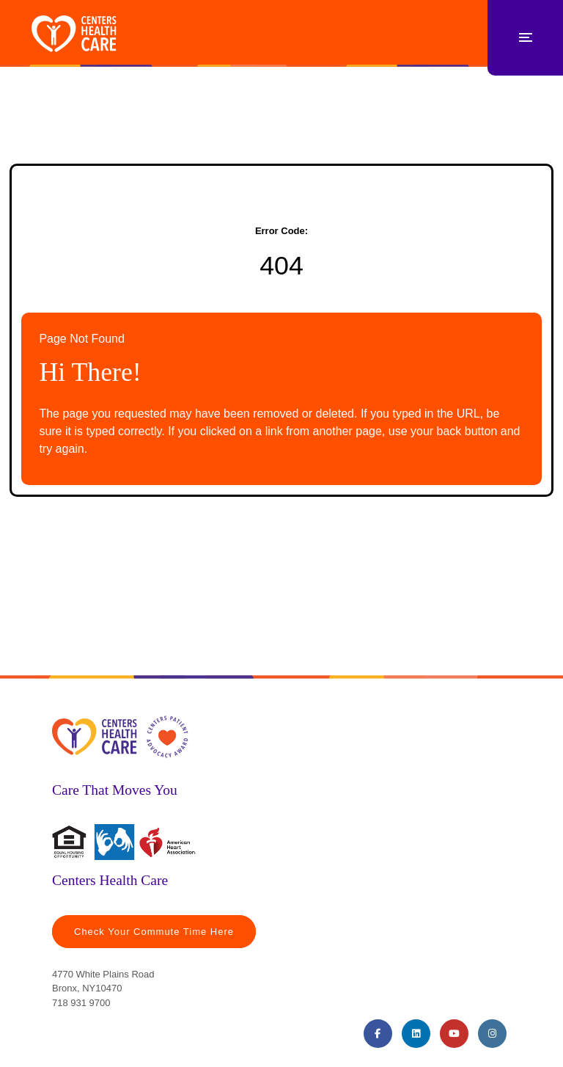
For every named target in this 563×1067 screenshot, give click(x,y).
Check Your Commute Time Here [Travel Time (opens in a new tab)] (154, 931)
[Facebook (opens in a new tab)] (378, 1033)
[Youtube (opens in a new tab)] (454, 1033)
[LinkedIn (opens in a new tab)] (416, 1033)
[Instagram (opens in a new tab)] (492, 1033)
